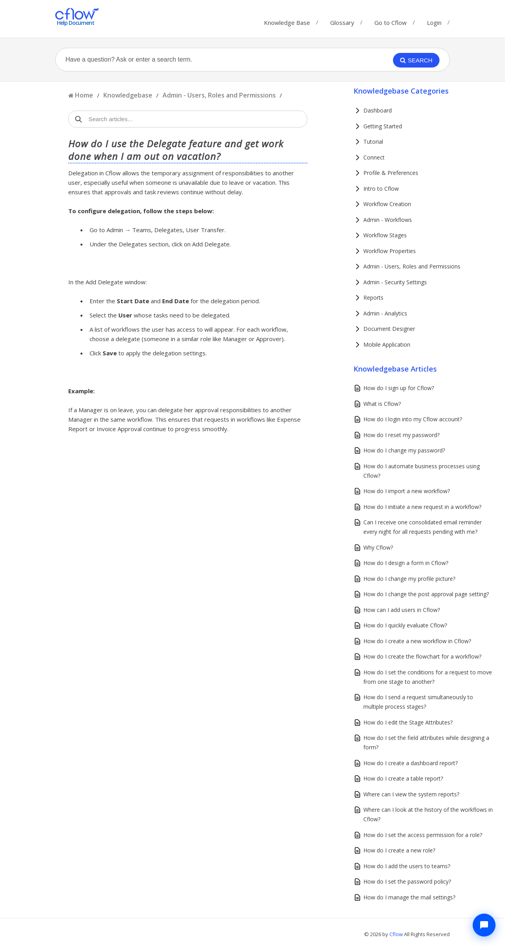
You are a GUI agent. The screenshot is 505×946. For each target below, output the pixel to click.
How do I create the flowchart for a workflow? (422, 656)
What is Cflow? (382, 403)
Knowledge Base (287, 21)
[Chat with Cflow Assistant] (484, 925)
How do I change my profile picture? (409, 578)
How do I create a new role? (399, 850)
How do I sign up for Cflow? (398, 388)
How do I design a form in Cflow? (405, 563)
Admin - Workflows (387, 219)
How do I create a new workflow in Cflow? (417, 641)
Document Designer (389, 328)
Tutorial (373, 141)
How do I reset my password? (401, 435)
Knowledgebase (127, 95)
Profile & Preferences (390, 172)
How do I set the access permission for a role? (422, 835)
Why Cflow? (378, 547)
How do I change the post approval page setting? (426, 594)
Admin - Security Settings (395, 282)
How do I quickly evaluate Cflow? (405, 625)
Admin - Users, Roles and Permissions (219, 95)
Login (434, 22)
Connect (374, 157)
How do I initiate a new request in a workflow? (422, 507)
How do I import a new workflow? (406, 491)
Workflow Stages (385, 235)
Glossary (342, 21)
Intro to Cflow (381, 188)
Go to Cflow (390, 21)
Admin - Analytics (385, 313)
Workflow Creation (387, 204)
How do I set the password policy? (407, 881)
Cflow (396, 934)
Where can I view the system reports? (411, 794)
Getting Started (382, 126)
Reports (373, 297)
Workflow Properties (389, 251)
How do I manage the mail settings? (409, 897)
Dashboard (377, 110)
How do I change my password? (404, 450)
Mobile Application (386, 344)
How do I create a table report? (403, 778)
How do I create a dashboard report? (410, 763)
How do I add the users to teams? (406, 866)
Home (84, 95)
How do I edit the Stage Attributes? (408, 722)
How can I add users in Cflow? (401, 610)
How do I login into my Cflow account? (412, 419)
